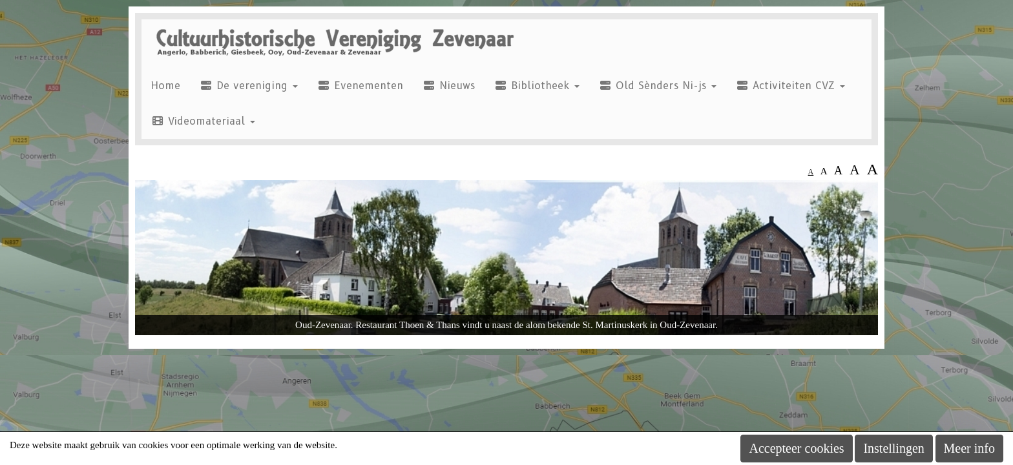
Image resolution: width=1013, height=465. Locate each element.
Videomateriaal (203, 121)
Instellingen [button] (893, 448)
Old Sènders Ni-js (657, 85)
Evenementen (360, 85)
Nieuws (449, 85)
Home (165, 85)
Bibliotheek (537, 85)
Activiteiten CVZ (790, 85)
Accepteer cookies (796, 448)
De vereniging (249, 85)
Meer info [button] (969, 448)
